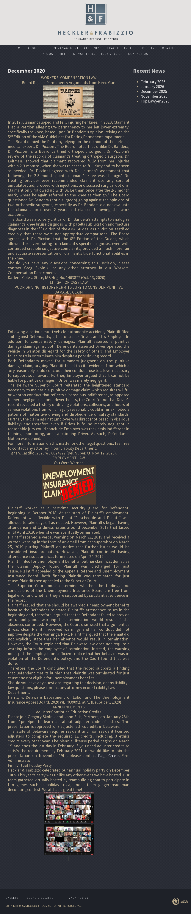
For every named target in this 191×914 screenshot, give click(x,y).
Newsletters (84, 54)
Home (17, 48)
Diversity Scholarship (158, 48)
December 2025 (154, 91)
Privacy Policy (76, 897)
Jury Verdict (112, 54)
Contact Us (138, 54)
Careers (12, 897)
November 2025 (154, 96)
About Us (36, 48)
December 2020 (27, 70)
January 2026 (152, 86)
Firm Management (64, 48)
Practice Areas (120, 48)
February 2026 (153, 81)
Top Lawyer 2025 (155, 101)
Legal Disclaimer (41, 897)
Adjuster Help (55, 54)
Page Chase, (109, 755)
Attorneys (93, 48)
